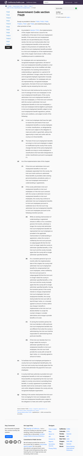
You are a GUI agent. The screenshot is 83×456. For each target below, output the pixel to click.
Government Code (17, 6)
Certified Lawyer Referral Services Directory (34, 435)
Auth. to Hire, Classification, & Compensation (18, 8)
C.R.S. (68, 431)
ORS (71, 441)
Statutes (68, 434)
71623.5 (8, 24)
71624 (37, 21)
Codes (9, 6)
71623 (8, 21)
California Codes (31, 2)
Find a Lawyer (53, 429)
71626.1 (8, 35)
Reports (51, 441)
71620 (8, 12)
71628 (32, 24)
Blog (50, 431)
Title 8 (25, 6)
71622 (8, 15)
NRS (67, 436)
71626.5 (19, 24)
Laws (67, 439)
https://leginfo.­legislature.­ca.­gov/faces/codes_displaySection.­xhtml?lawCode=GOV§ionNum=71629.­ (32, 410)
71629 (8, 47)
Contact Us (52, 439)
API (50, 436)
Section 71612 (35, 30)
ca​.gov (68, 17)
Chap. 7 (31, 6)
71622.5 (8, 18)
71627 (25, 24)
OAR (67, 441)
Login (76, 2)
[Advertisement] (66, 31)
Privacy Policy (53, 448)
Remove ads (68, 2)
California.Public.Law (16, 2)
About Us (51, 434)
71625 (42, 21)
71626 (46, 21)
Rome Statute (70, 446)
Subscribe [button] (9, 436)
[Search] (53, 2)
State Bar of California (32, 428)
